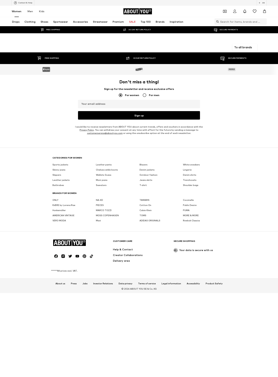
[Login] (235, 11)
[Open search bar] (217, 21)
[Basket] (264, 11)
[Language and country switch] (261, 3)
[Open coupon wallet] (225, 11)
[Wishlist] (254, 11)
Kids (41, 11)
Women (16, 11)
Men (30, 11)
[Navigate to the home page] (137, 11)
